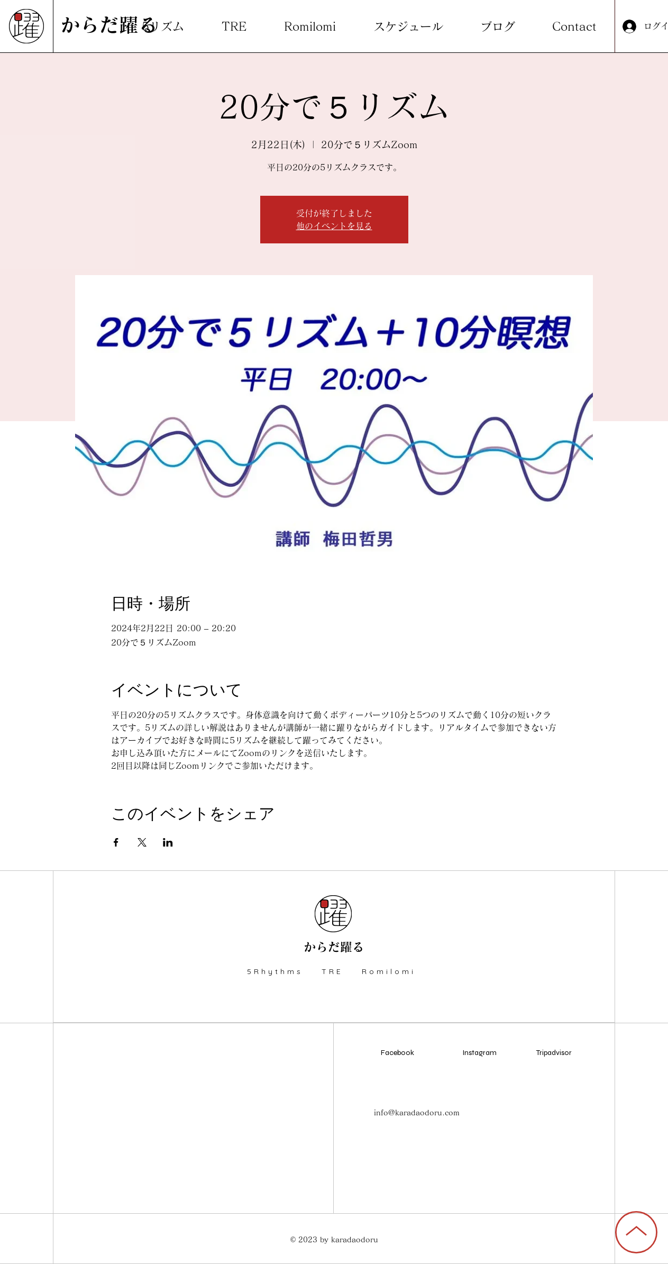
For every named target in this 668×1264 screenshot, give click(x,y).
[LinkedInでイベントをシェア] (168, 842)
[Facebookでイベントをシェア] (116, 842)
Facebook (397, 1052)
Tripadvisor (554, 1052)
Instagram (479, 1052)
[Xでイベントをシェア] (142, 842)
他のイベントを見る (334, 226)
